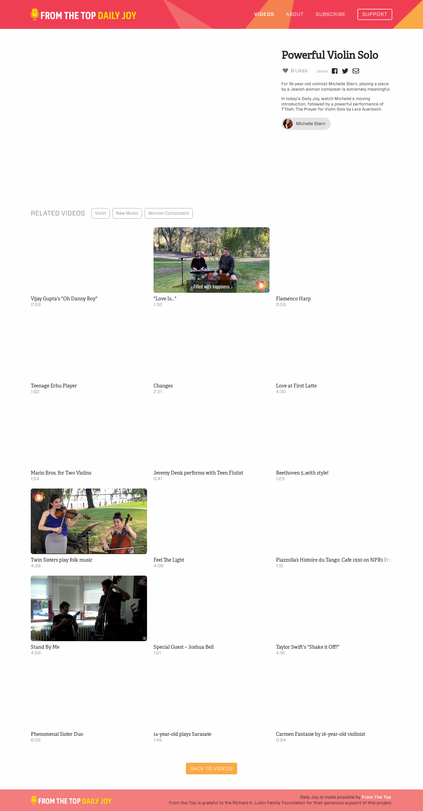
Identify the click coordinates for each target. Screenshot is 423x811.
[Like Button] (285, 71)
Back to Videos (211, 768)
